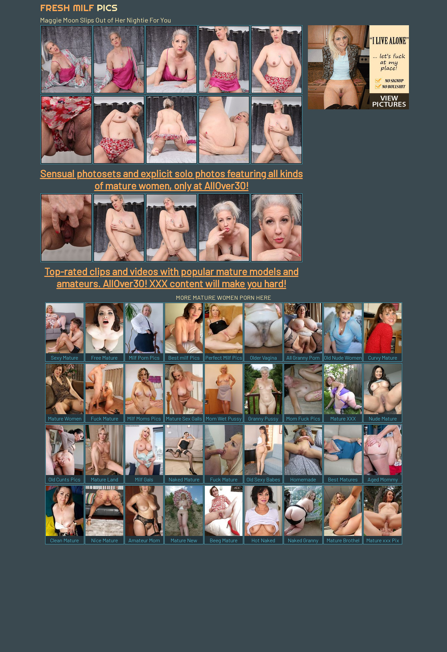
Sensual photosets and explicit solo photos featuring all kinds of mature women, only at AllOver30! (171, 179)
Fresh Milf (79, 7)
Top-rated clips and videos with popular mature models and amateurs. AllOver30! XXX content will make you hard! (171, 277)
